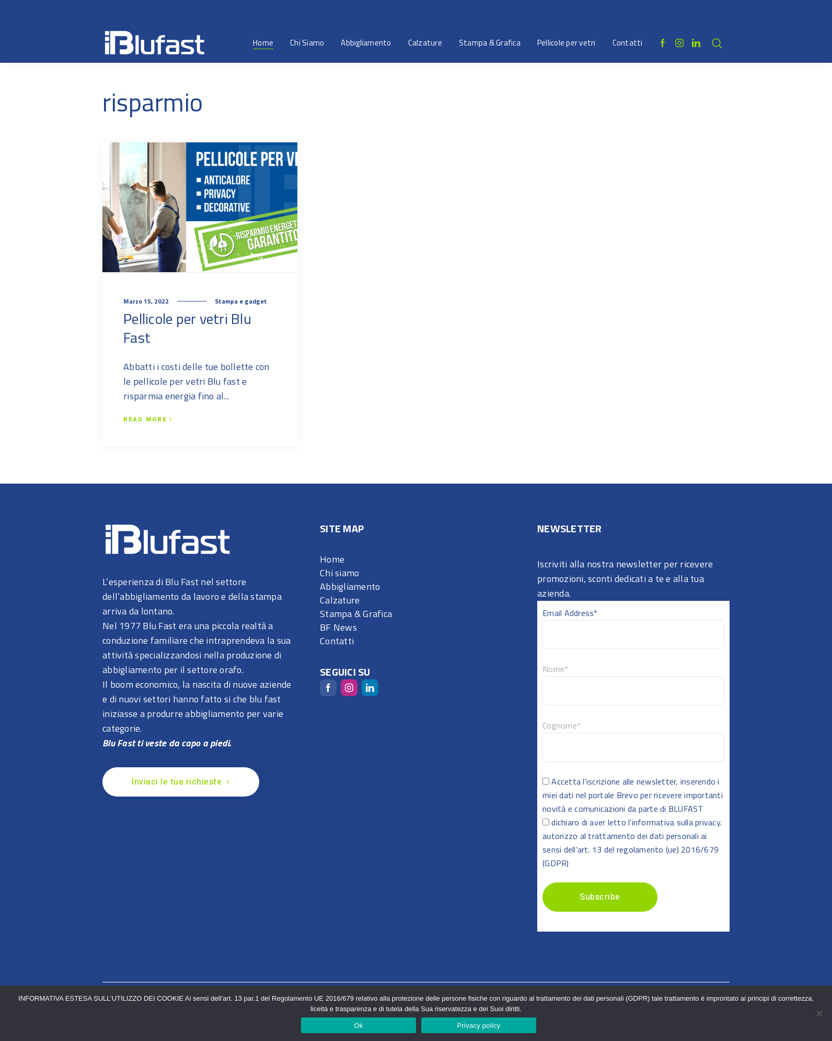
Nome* (555, 669)
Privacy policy (479, 1025)
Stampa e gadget (241, 301)
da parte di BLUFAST (665, 808)
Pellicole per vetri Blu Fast (187, 328)
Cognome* (561, 725)
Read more (147, 419)
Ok (358, 1025)
